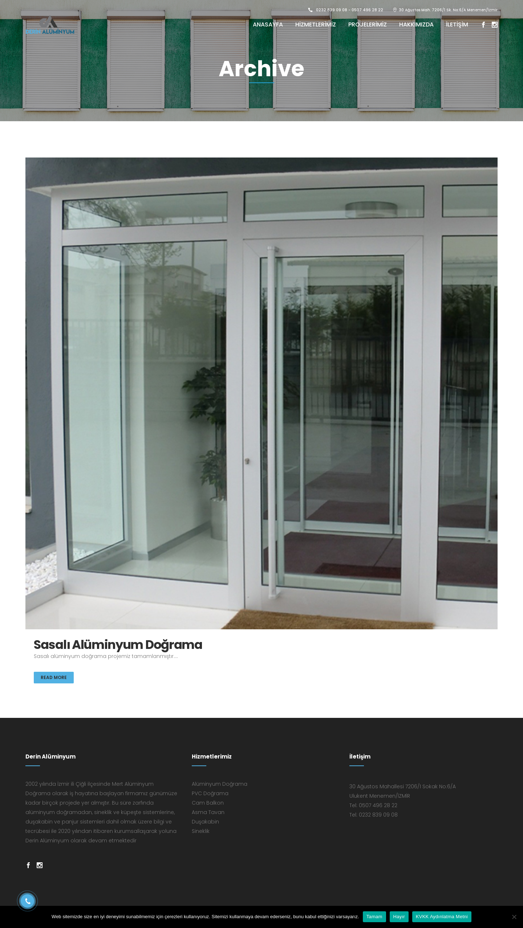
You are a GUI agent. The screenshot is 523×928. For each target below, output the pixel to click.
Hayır (399, 916)
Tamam (374, 916)
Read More (54, 677)
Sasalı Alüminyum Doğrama (118, 644)
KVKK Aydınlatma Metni (442, 916)
